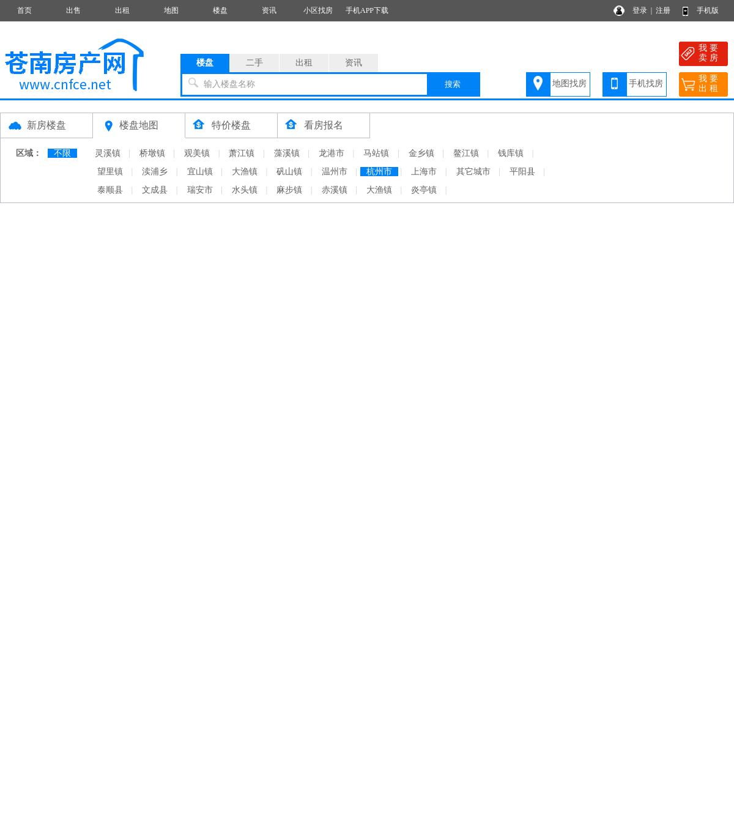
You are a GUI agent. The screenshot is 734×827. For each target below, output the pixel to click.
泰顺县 (110, 190)
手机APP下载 (367, 10)
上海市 (424, 171)
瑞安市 (200, 190)
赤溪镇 (334, 190)
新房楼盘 (46, 125)
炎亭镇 (424, 190)
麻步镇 (289, 190)
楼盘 (220, 10)
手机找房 (646, 83)
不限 (62, 153)
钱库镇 (511, 153)
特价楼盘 (231, 125)
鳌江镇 (466, 153)
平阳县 (522, 171)
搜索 (453, 84)
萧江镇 (241, 153)
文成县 (155, 190)
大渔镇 (245, 171)
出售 (73, 10)
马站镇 (376, 153)
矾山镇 (289, 171)
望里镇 (110, 171)
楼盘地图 (138, 125)
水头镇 (245, 190)
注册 (663, 10)
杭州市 (379, 171)
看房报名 (323, 125)
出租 (122, 10)
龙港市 (331, 153)
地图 (171, 10)
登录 (639, 10)
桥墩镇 (152, 153)
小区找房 (318, 10)
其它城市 (473, 171)
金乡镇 (421, 153)
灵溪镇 (107, 153)
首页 (24, 10)
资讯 (269, 10)
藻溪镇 (287, 153)
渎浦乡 (155, 171)
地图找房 (569, 83)
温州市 (334, 171)
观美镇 (197, 153)
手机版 (708, 10)
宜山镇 (200, 171)
